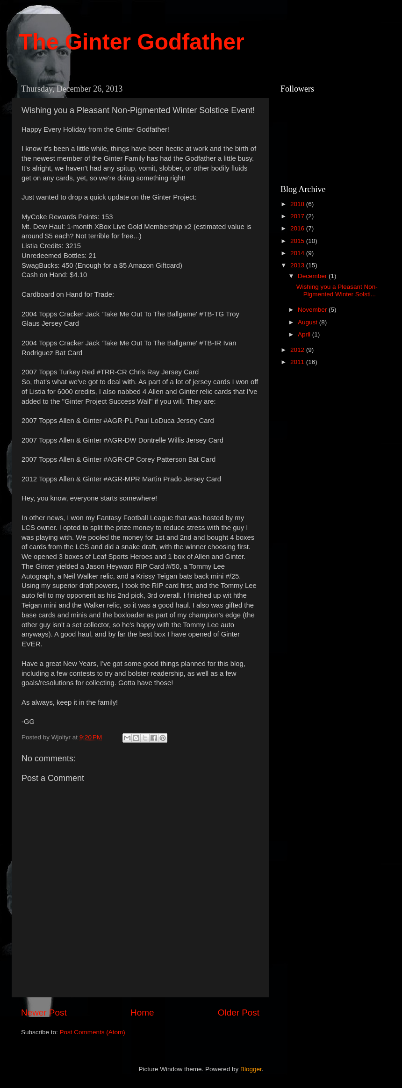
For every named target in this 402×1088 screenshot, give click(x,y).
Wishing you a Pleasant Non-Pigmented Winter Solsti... (337, 290)
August (308, 322)
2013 (298, 265)
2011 (298, 361)
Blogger (251, 1069)
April (305, 334)
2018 (298, 204)
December (313, 275)
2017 (298, 216)
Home (142, 1012)
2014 (298, 253)
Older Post (238, 1012)
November (313, 309)
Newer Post (44, 1012)
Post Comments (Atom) (92, 1032)
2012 (298, 349)
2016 (298, 228)
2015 (298, 240)
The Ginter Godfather (131, 41)
